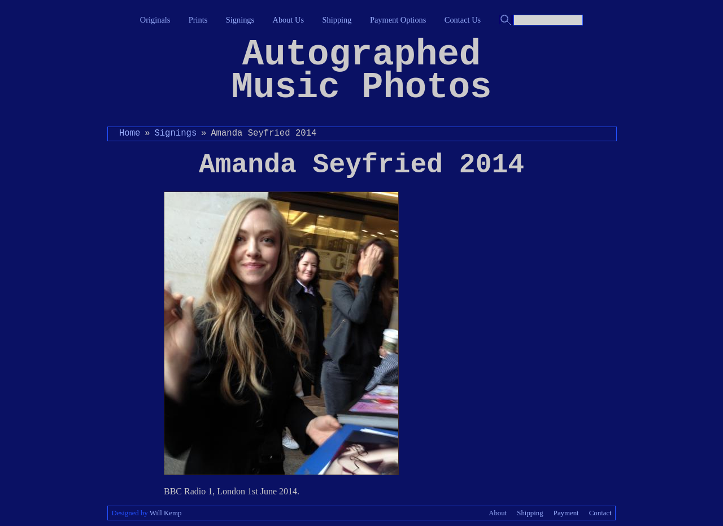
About (498, 513)
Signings (240, 19)
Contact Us (463, 19)
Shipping (337, 19)
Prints (198, 19)
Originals (155, 19)
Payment (566, 513)
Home (129, 133)
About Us (288, 19)
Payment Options (398, 19)
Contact (600, 513)
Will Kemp (166, 513)
